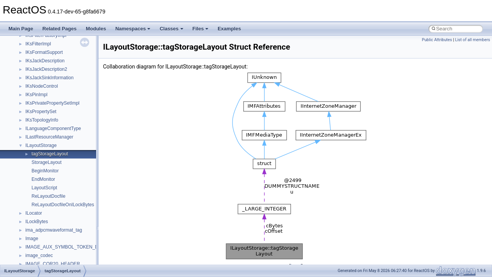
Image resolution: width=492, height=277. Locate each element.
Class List (29, 211)
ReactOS (16, 42)
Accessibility (37, 245)
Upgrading (23, 50)
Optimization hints (31, 135)
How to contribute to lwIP (38, 67)
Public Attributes (437, 39)
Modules (96, 29)
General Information (33, 160)
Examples (229, 29)
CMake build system (34, 75)
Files (201, 29)
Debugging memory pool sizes (44, 92)
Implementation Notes (35, 143)
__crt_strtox (37, 236)
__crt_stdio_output (44, 228)
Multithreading (27, 126)
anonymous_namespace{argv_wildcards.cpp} (71, 262)
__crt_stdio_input (42, 219)
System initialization (33, 118)
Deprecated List (29, 177)
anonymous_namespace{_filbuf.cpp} (62, 253)
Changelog (24, 59)
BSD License (26, 152)
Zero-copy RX (27, 109)
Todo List (22, 169)
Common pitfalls (29, 84)
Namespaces (133, 29)
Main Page (20, 29)
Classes (171, 29)
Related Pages (59, 29)
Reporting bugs (28, 101)
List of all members (472, 39)
